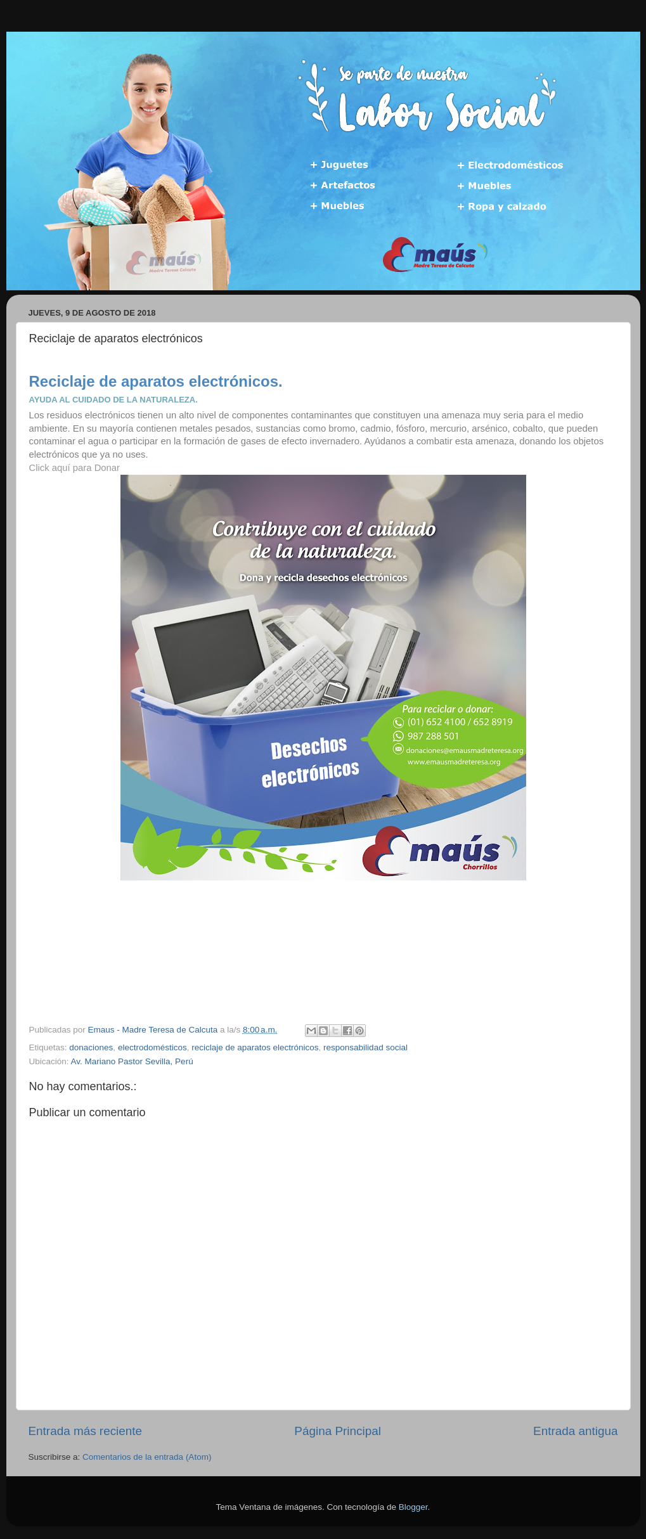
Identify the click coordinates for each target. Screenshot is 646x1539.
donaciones (91, 1047)
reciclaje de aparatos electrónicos (254, 1047)
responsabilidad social (365, 1047)
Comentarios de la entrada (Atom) (146, 1457)
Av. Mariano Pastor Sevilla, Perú (132, 1061)
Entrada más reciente (86, 1431)
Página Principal (337, 1431)
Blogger (413, 1507)
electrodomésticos (152, 1047)
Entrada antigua (575, 1431)
